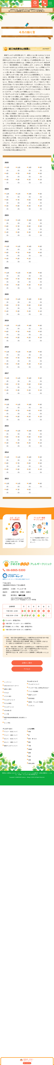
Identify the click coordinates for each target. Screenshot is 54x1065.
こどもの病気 (31, 719)
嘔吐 (29, 729)
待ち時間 (35, 3)
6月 (30, 173)
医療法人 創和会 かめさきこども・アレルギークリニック (12, 4)
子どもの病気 (8, 698)
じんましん (31, 700)
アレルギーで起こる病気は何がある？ (39, 686)
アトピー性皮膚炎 (33, 689)
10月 (30, 167)
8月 (7, 173)
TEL (42, 3)
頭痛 (29, 743)
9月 (41, 167)
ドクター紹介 (8, 692)
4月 (7, 179)
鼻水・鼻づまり (33, 726)
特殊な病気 (31, 745)
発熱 (29, 721)
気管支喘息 (31, 694)
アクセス (27, 669)
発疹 (29, 740)
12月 (7, 167)
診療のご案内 (27, 663)
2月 (30, 179)
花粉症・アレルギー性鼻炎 (36, 697)
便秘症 (30, 735)
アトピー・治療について (11, 724)
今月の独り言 (8, 703)
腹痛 (29, 737)
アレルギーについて (10, 695)
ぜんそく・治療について (11, 729)
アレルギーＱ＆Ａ (8, 719)
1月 (41, 179)
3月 (18, 179)
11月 (18, 167)
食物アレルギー (33, 692)
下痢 (29, 732)
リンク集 (6, 706)
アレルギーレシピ (9, 700)
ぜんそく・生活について (11, 726)
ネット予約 (7, 713)
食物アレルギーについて (11, 732)
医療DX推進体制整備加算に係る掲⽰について (15, 709)
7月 (18, 173)
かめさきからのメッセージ (12, 684)
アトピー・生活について (11, 721)
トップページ (8, 681)
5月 (41, 173)
